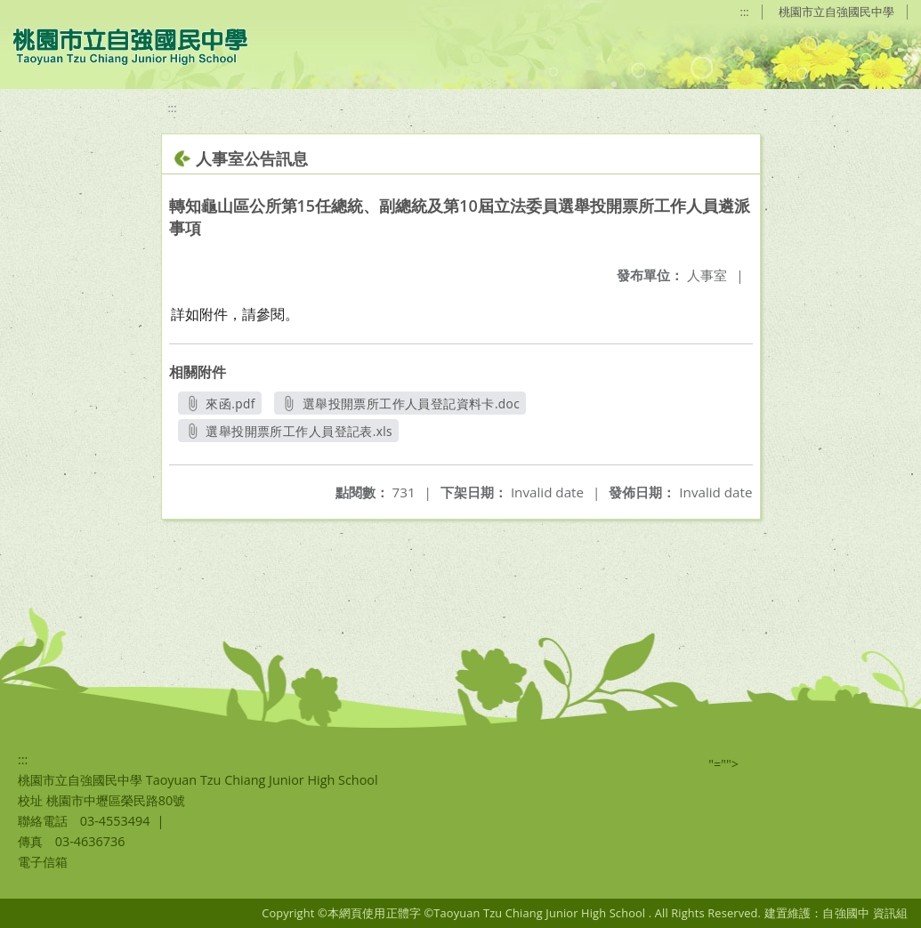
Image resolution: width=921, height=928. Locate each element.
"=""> (723, 763)
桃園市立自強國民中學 (836, 12)
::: (744, 12)
